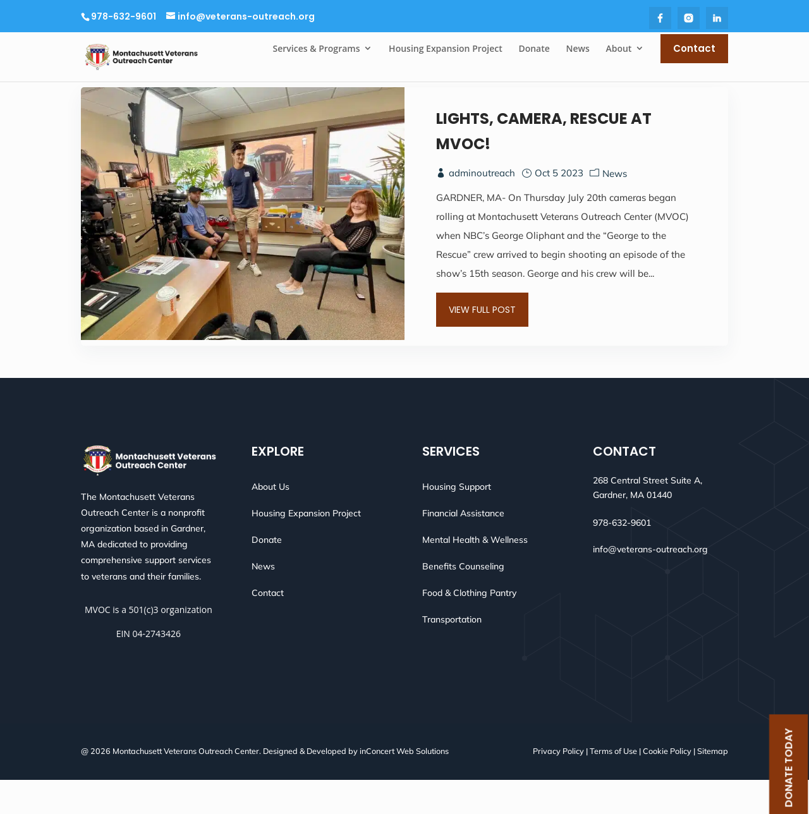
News (614, 204)
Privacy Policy (558, 785)
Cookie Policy (667, 785)
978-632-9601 (123, 16)
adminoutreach (482, 204)
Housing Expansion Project (306, 547)
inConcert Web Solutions (404, 785)
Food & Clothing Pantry (469, 627)
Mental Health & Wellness (475, 574)
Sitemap (712, 785)
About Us (270, 520)
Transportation (452, 653)
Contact (268, 627)
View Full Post (482, 336)
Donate (267, 574)
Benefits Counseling (463, 600)
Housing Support (456, 520)
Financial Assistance (463, 547)
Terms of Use (613, 785)
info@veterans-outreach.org (650, 583)
